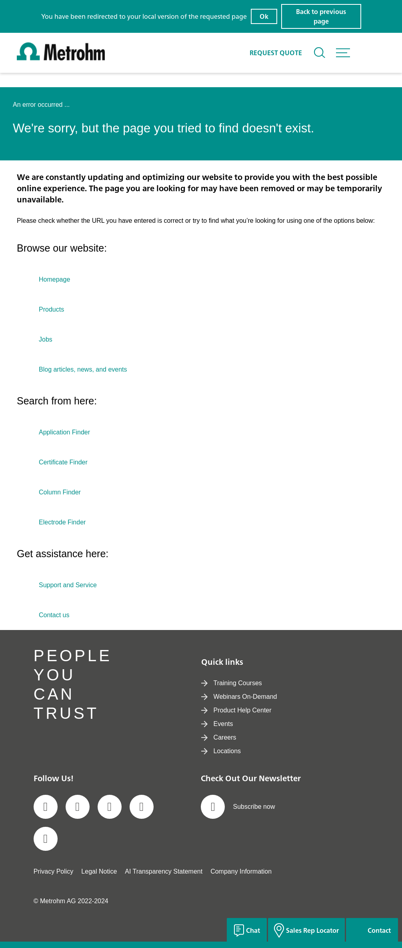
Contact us (54, 615)
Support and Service (68, 585)
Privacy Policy (54, 871)
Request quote (276, 53)
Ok (264, 16)
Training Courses (231, 683)
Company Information (241, 871)
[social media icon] (46, 807)
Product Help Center (236, 710)
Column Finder (60, 492)
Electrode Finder (62, 522)
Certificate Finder (63, 462)
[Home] (61, 58)
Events (217, 723)
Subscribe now (238, 807)
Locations (221, 751)
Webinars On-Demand (239, 696)
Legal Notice (99, 871)
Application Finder (64, 432)
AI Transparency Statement (163, 871)
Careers (218, 737)
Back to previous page (321, 16)
